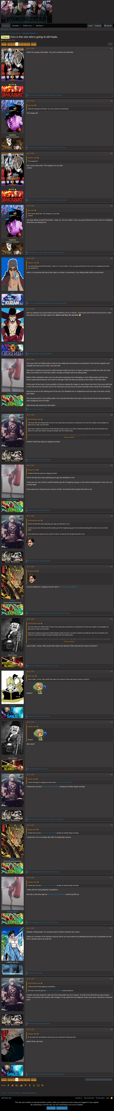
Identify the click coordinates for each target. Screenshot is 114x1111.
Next (33, 44)
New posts (4, 29)
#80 (110, 1032)
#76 (110, 827)
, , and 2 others (50, 615)
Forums (6, 26)
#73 (110, 674)
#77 (110, 880)
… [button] (25, 44)
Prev (4, 44)
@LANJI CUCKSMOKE (69, 589)
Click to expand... (69, 439)
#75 (110, 777)
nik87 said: (32, 678)
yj (13, 82)
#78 (110, 930)
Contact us (78, 1098)
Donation (15, 26)
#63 (110, 153)
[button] (20, 26)
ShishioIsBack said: (35, 421)
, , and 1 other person (48, 147)
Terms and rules (89, 1098)
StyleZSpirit (13, 343)
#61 (110, 48)
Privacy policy (100, 1098)
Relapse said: (33, 472)
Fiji (3, 40)
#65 (110, 258)
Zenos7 (13, 1066)
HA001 (13, 603)
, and (47, 822)
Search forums (14, 29)
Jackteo (13, 708)
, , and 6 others (44, 925)
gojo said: (32, 105)
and (41, 354)
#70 (110, 518)
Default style (6, 1098)
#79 (110, 981)
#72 (110, 621)
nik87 (13, 655)
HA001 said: (33, 781)
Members (39, 26)
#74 (110, 724)
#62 (110, 101)
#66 (110, 309)
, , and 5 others (46, 95)
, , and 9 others (49, 200)
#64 (110, 206)
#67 (110, 359)
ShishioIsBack (13, 393)
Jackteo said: (33, 729)
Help (107, 1098)
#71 (110, 569)
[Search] (108, 26)
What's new (27, 26)
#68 (110, 417)
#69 (110, 468)
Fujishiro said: (33, 158)
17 (28, 44)
